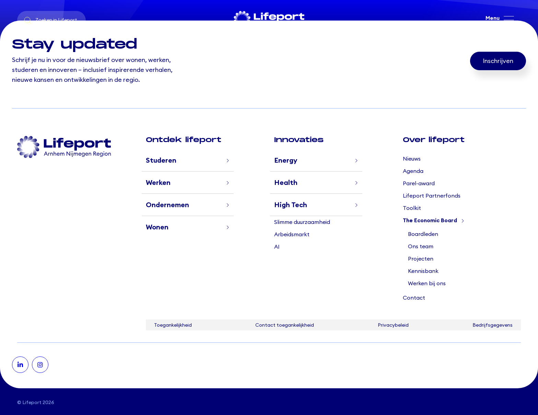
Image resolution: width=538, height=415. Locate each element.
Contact (414, 298)
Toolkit (412, 208)
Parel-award (419, 183)
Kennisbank (423, 271)
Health (285, 182)
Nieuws (412, 159)
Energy (285, 160)
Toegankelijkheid (173, 325)
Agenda (413, 171)
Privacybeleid (393, 325)
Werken (158, 182)
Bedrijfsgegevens (492, 325)
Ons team (420, 246)
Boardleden (423, 234)
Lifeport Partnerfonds (431, 196)
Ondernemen (167, 205)
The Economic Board (430, 220)
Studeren (161, 160)
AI (277, 247)
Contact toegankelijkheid (284, 325)
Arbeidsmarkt (291, 234)
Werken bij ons (427, 283)
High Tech (290, 205)
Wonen (157, 227)
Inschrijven (498, 61)
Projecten (420, 259)
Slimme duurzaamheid (302, 222)
